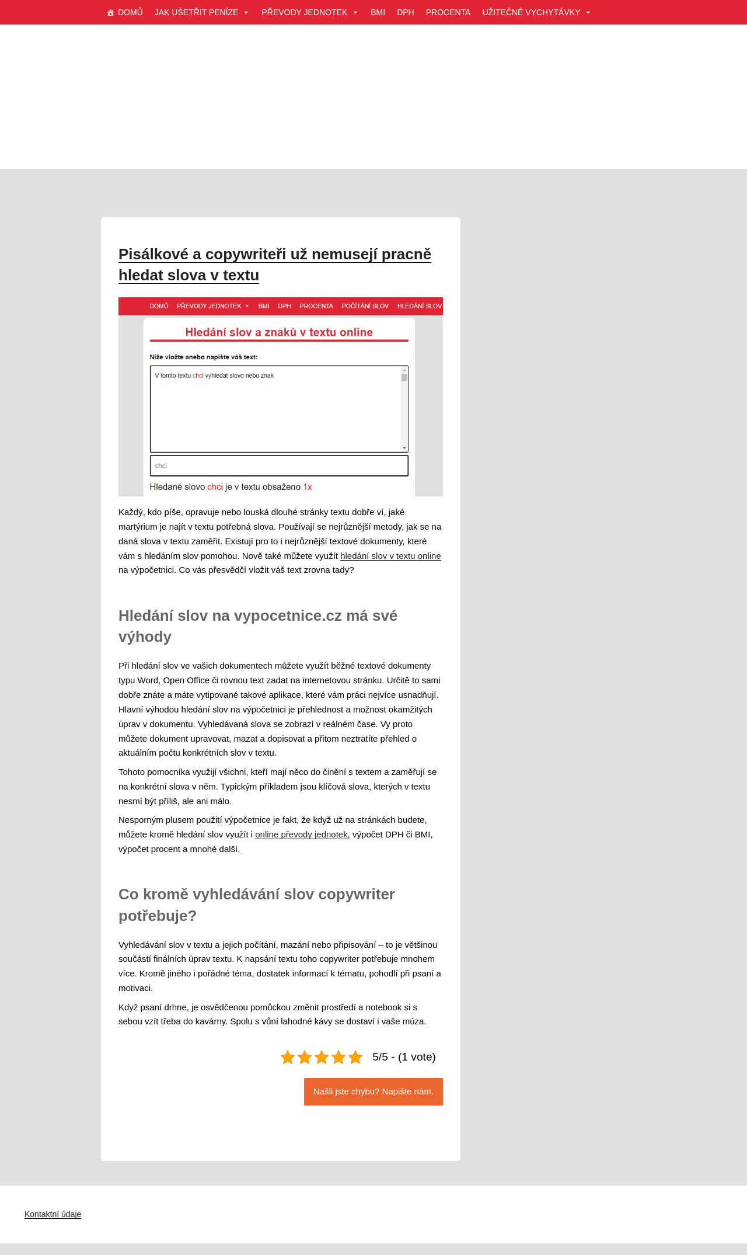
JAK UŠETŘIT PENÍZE (202, 12)
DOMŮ (130, 12)
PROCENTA (448, 12)
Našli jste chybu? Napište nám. (373, 1091)
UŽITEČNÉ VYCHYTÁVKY (537, 12)
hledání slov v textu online (390, 556)
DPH (405, 12)
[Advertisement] (373, 111)
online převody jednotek (301, 834)
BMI (378, 12)
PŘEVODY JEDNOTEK (310, 12)
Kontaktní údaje (53, 1214)
